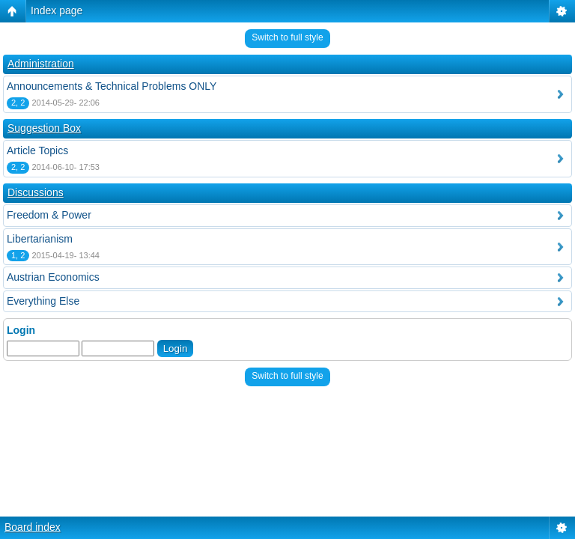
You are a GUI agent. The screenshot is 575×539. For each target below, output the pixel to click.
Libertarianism (40, 239)
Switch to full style (287, 37)
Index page (56, 10)
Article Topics (37, 150)
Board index (32, 527)
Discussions (35, 192)
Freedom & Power (49, 215)
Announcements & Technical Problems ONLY (111, 86)
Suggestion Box (44, 128)
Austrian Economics (53, 277)
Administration (40, 64)
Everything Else (43, 301)
